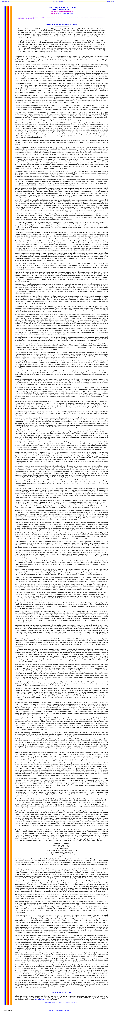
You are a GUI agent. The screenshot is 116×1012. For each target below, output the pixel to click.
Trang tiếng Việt (110, 1)
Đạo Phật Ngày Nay (58, 1)
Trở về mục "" (59, 1010)
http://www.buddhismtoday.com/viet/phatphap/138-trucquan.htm (61, 1002)
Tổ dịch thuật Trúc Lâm (65, 13)
